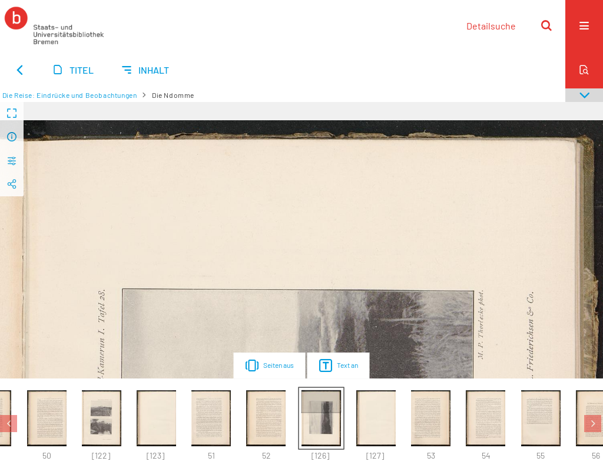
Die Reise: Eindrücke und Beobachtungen (69, 95)
